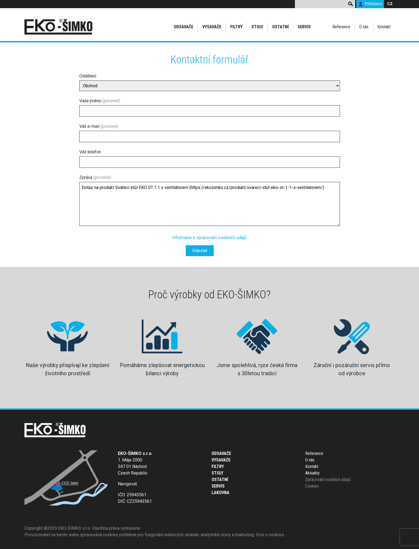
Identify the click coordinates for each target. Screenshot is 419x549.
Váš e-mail (209, 133)
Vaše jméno (209, 107)
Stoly (257, 26)
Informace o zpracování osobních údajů (209, 237)
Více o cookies (270, 534)
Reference (341, 26)
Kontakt (383, 26)
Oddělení (209, 82)
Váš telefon (209, 158)
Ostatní (280, 26)
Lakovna (220, 492)
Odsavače (183, 26)
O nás (363, 26)
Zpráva (209, 201)
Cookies (312, 486)
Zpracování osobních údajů (328, 479)
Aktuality (312, 473)
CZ (390, 4)
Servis (304, 26)
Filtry (236, 26)
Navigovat (127, 483)
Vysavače (211, 26)
